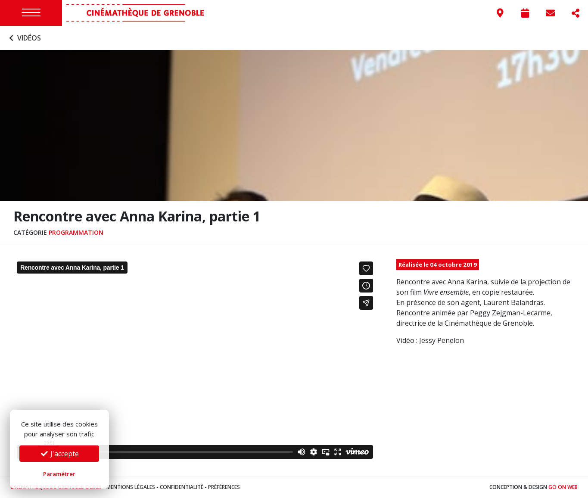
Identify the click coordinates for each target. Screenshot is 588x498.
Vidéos (24, 38)
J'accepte (59, 453)
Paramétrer (59, 474)
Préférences (224, 487)
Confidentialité (181, 487)
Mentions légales (130, 487)
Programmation (76, 232)
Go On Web (563, 487)
